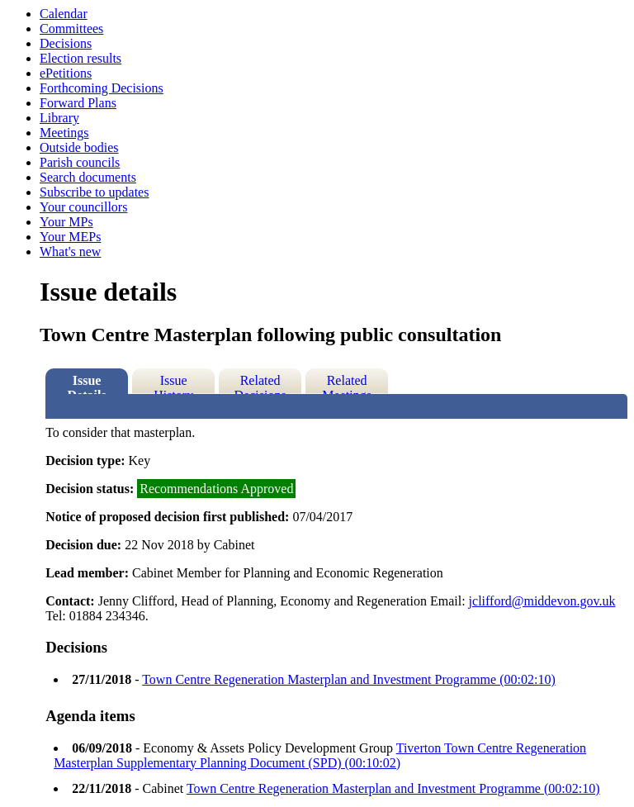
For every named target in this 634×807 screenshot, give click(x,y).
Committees (71, 28)
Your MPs (66, 222)
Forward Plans (78, 103)
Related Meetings (346, 383)
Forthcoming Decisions (101, 88)
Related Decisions (260, 383)
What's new (70, 251)
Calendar (64, 14)
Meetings (64, 133)
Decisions (66, 43)
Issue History (173, 383)
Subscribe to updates (94, 192)
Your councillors (83, 207)
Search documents (88, 177)
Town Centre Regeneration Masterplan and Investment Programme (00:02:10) (349, 679)
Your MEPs (70, 237)
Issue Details (87, 383)
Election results (80, 58)
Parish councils (80, 162)
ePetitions (66, 73)
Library (59, 118)
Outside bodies (79, 147)
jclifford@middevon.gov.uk (542, 601)
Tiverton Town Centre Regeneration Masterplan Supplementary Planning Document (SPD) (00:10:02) (320, 755)
